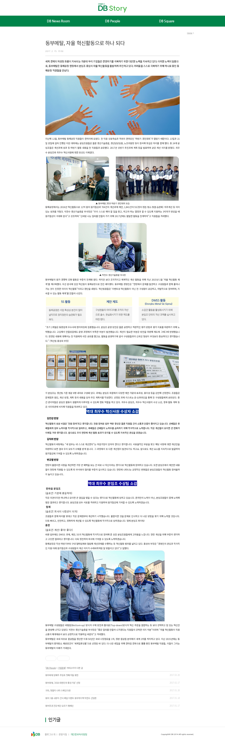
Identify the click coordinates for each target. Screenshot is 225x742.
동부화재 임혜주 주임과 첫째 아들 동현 (61, 675)
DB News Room (58, 21)
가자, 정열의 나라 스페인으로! (58, 690)
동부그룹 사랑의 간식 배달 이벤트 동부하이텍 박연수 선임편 (70, 698)
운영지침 (63, 734)
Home (189, 33)
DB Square (166, 21)
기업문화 (62, 667)
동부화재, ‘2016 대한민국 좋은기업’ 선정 (62, 682)
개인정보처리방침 (78, 734)
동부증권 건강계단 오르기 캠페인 (59, 705)
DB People (112, 21)
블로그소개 (50, 734)
